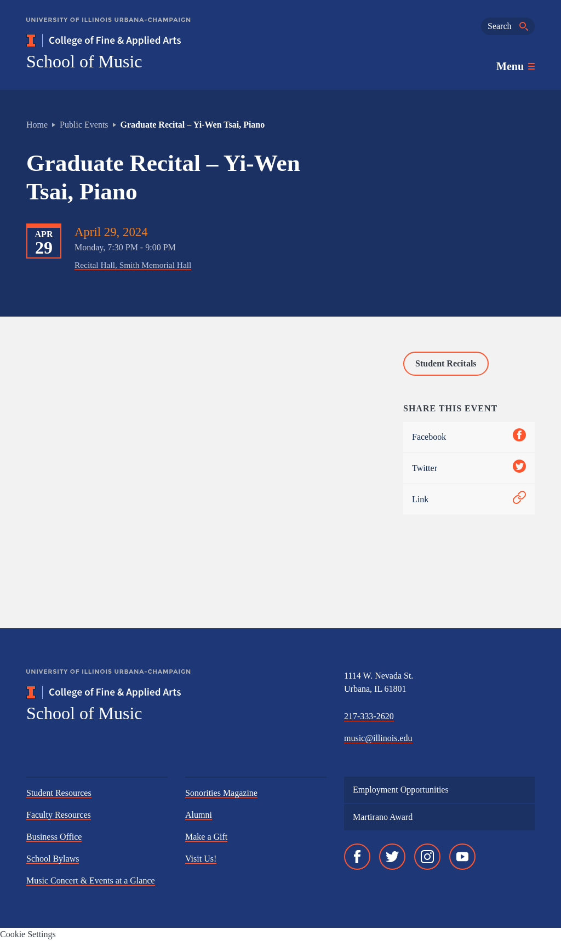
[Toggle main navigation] (515, 66)
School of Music (84, 61)
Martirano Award (383, 817)
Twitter (469, 468)
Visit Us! (200, 858)
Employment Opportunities (401, 789)
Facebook (469, 436)
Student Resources (58, 792)
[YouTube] (462, 857)
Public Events (84, 124)
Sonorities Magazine (221, 792)
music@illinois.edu (378, 738)
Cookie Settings (28, 934)
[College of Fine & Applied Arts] (135, 40)
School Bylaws (52, 858)
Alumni (198, 814)
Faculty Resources (58, 814)
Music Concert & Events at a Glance (90, 880)
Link (469, 499)
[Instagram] (427, 857)
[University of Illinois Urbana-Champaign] (108, 27)
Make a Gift (206, 836)
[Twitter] (392, 857)
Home (37, 124)
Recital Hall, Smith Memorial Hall (133, 264)
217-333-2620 (369, 716)
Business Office (54, 836)
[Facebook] (357, 857)
